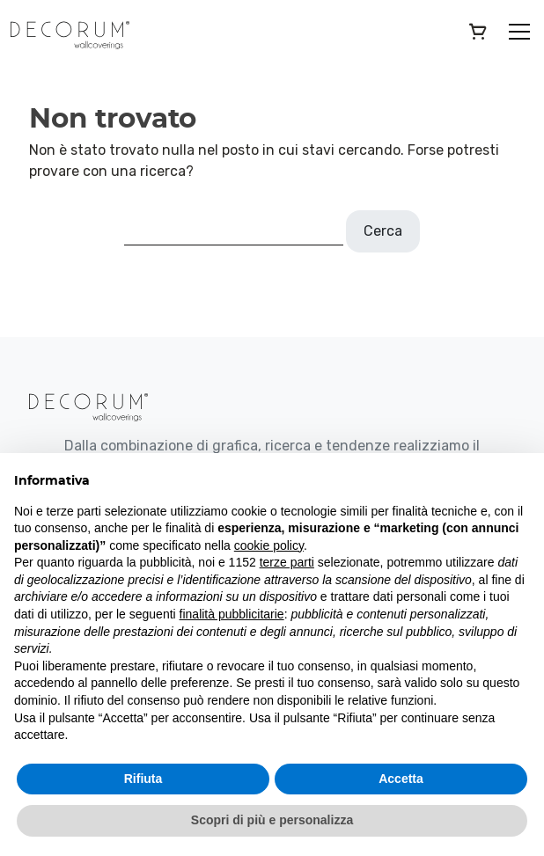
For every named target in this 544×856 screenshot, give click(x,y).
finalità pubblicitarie (232, 614)
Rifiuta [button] (143, 779)
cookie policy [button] (269, 545)
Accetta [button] (401, 779)
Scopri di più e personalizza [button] (272, 820)
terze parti (287, 562)
